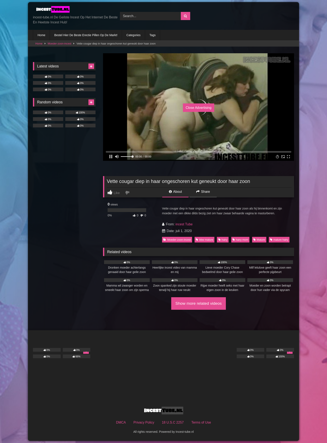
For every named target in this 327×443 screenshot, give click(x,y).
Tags (153, 35)
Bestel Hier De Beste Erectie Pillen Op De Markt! (85, 35)
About (175, 191)
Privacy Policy (143, 422)
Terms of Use (201, 422)
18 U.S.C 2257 (173, 422)
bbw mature (204, 239)
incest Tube (183, 224)
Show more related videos (198, 303)
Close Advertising (198, 107)
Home (41, 35)
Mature (259, 239)
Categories (133, 35)
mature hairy (279, 239)
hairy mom (240, 239)
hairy (223, 239)
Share (203, 191)
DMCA (121, 422)
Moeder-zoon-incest (59, 43)
